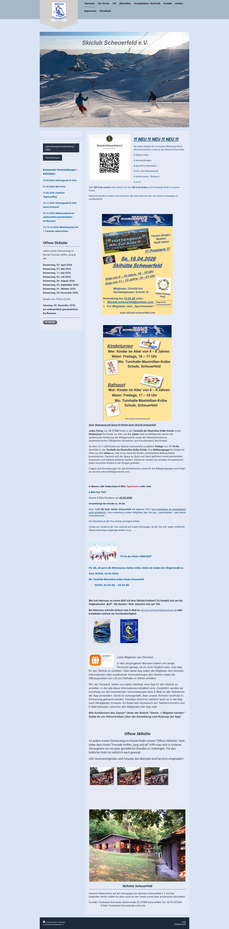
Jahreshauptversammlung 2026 (59, 148)
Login (184, 922)
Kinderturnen (52, 157)
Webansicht (180, 924)
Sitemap (61, 922)
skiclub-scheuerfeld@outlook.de (159, 610)
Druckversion (50, 922)
